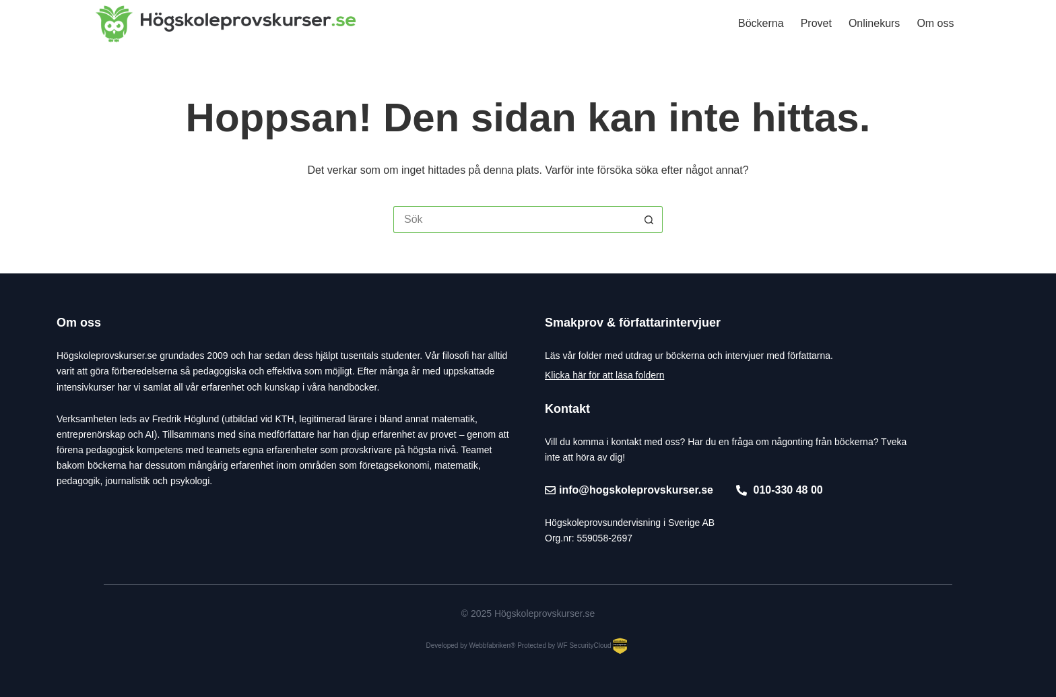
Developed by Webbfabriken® (471, 645)
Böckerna (761, 23)
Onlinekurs (874, 23)
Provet (816, 23)
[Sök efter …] (514, 219)
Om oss (935, 23)
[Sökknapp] (649, 219)
